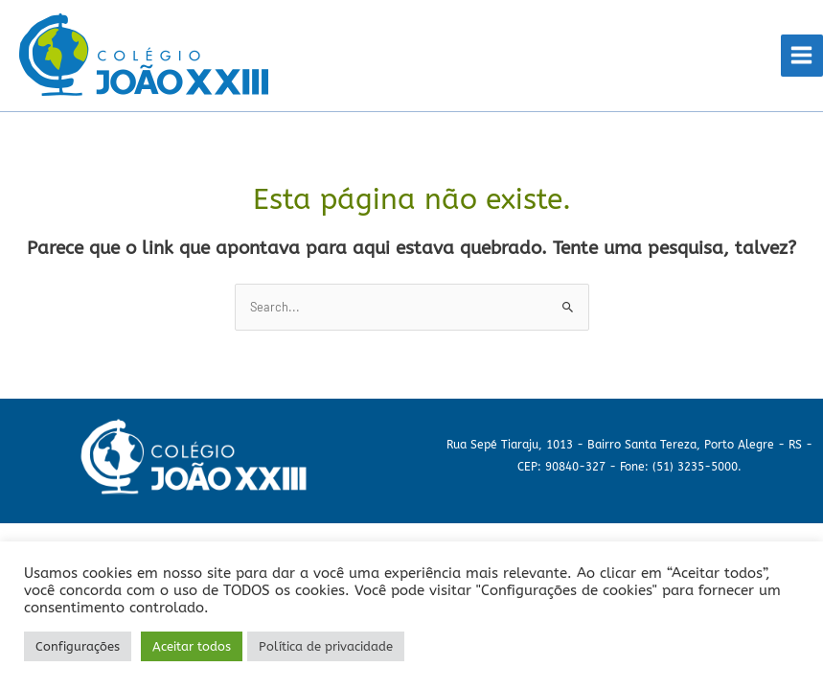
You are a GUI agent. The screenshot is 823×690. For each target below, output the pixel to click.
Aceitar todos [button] (191, 646)
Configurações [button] (77, 646)
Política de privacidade (326, 646)
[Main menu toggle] (802, 55)
